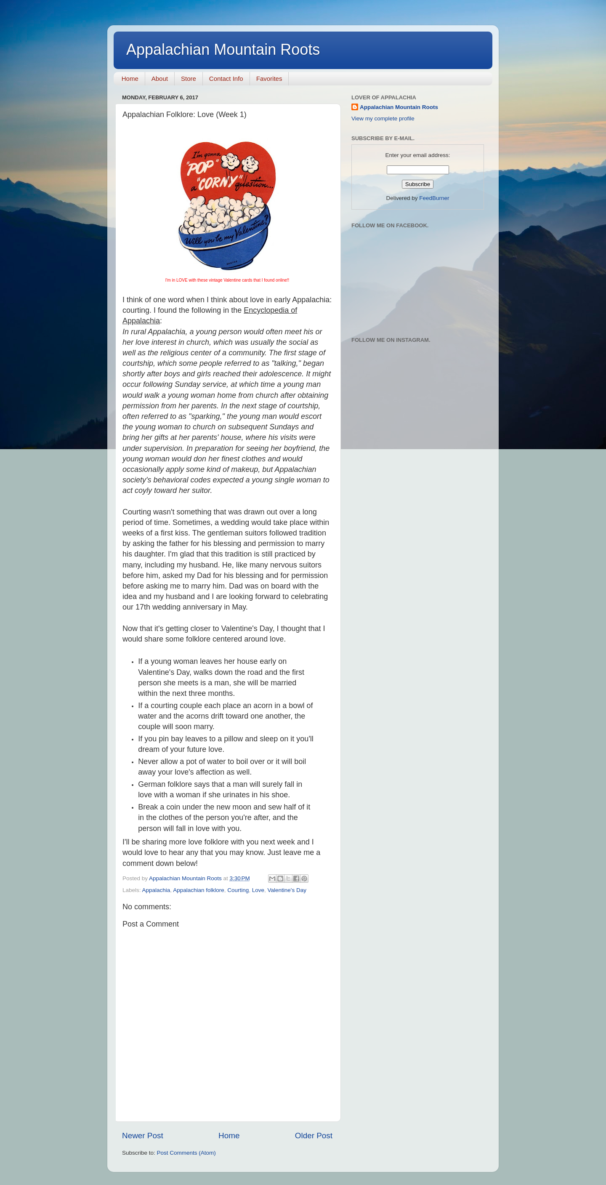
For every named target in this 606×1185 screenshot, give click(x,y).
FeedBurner (434, 198)
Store (188, 78)
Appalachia (156, 890)
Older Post (313, 1135)
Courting (238, 890)
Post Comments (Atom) (186, 1153)
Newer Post (142, 1135)
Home (130, 78)
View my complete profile (383, 118)
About (160, 78)
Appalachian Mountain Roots (223, 49)
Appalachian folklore (198, 890)
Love (258, 890)
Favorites (269, 78)
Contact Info (226, 78)
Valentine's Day (287, 890)
